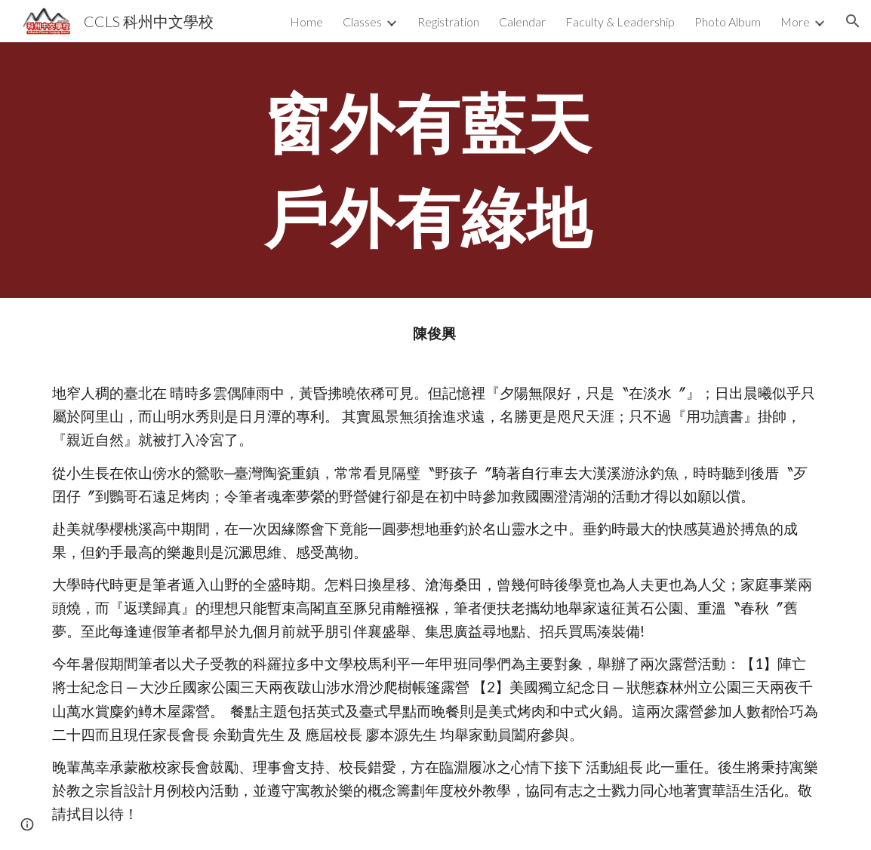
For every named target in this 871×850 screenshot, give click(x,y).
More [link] (795, 21)
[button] (853, 21)
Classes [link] (362, 21)
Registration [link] (448, 21)
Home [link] (306, 21)
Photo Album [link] (727, 21)
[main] (436, 170)
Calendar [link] (522, 21)
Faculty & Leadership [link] (620, 21)
